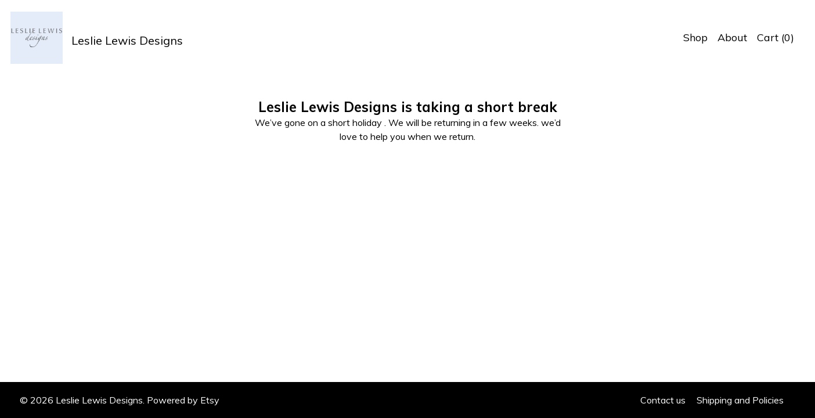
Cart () (775, 37)
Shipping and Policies (740, 400)
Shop (695, 37)
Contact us (663, 400)
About (732, 37)
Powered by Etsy (183, 400)
